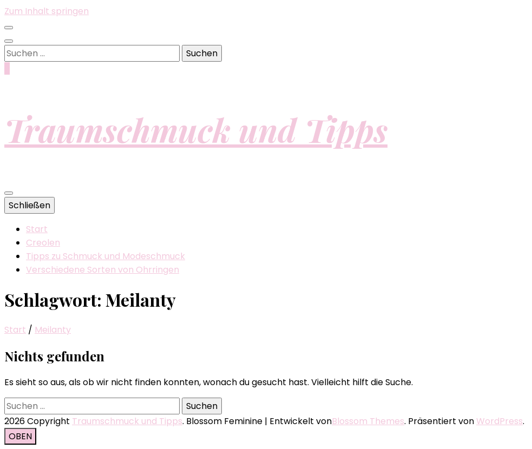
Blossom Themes (368, 421)
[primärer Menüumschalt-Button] (8, 193)
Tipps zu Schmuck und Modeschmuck (105, 256)
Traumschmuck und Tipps (195, 129)
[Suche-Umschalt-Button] (8, 41)
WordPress (499, 421)
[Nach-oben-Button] (20, 436)
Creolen (43, 242)
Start (37, 229)
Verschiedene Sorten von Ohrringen (102, 269)
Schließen (29, 205)
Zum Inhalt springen (46, 11)
